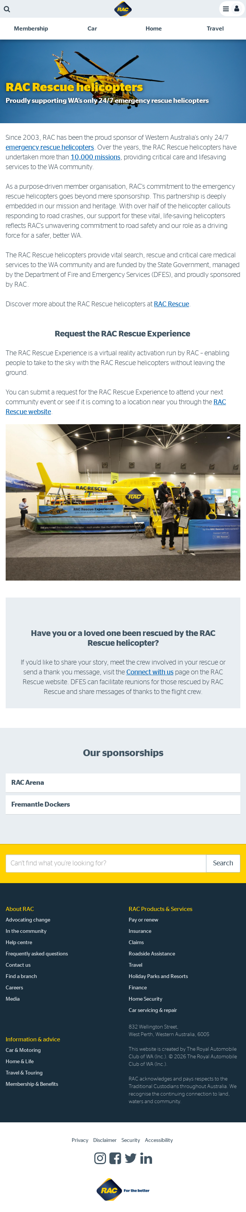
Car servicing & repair (153, 1010)
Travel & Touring (24, 1073)
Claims (136, 942)
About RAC (20, 909)
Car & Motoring (23, 1050)
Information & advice (33, 1039)
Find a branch (21, 976)
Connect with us (150, 672)
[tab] (31, 28)
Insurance (140, 931)
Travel (135, 965)
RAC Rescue (171, 304)
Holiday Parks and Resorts (158, 976)
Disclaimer (105, 1140)
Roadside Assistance (152, 954)
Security (130, 1140)
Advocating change (28, 920)
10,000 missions (95, 157)
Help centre (19, 942)
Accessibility (159, 1140)
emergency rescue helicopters (50, 147)
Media (13, 999)
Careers (14, 987)
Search (223, 863)
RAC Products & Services (160, 909)
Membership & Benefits (32, 1084)
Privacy (80, 1140)
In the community (26, 931)
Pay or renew (143, 920)
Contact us (18, 965)
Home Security (145, 999)
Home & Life (20, 1061)
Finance (138, 987)
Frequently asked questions (37, 954)
